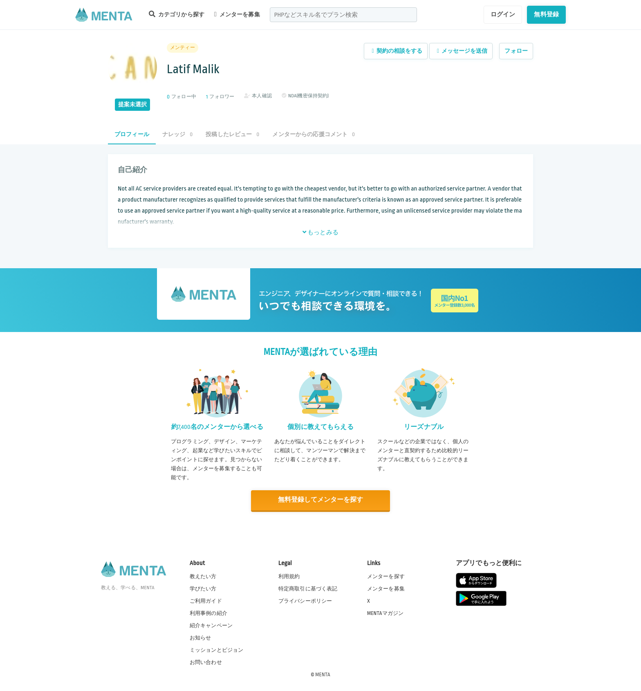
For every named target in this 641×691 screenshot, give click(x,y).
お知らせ (200, 637)
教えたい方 (203, 576)
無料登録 (546, 14)
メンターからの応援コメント (313, 134)
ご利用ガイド (206, 601)
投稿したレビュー (232, 134)
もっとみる (320, 232)
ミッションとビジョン (217, 650)
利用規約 (289, 576)
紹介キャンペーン (211, 625)
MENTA (322, 674)
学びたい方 (203, 588)
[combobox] (343, 14)
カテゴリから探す (176, 14)
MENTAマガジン (385, 613)
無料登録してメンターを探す (320, 499)
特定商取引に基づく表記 (308, 588)
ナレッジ (177, 134)
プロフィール (131, 134)
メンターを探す (386, 576)
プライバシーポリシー (305, 601)
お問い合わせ (206, 662)
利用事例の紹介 (208, 613)
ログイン (503, 14)
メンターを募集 (237, 14)
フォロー (516, 51)
